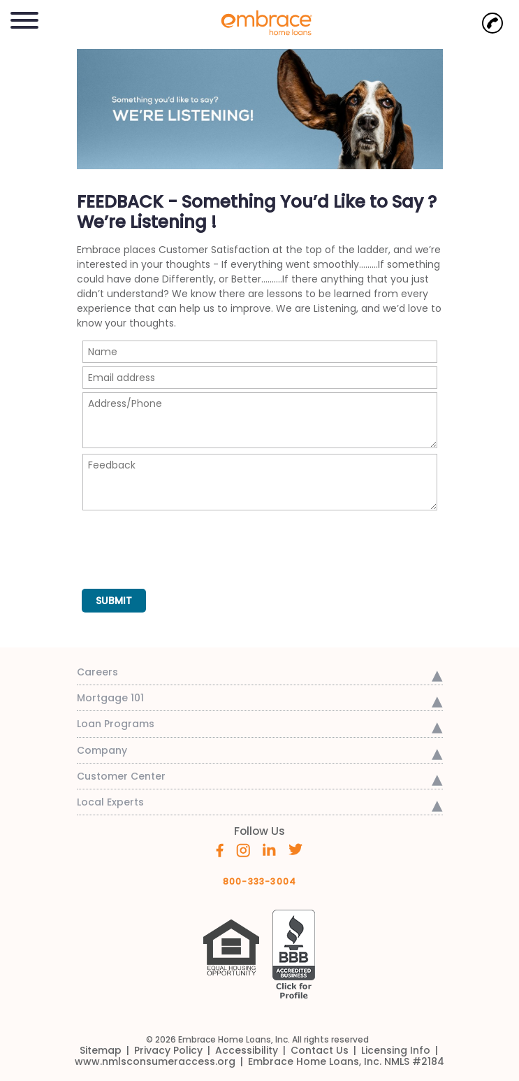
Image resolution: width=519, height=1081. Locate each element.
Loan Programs (115, 724)
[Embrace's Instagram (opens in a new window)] (243, 850)
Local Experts (110, 802)
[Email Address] (259, 377)
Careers (97, 672)
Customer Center (121, 776)
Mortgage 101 (110, 698)
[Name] (259, 352)
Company (102, 750)
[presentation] (188, 543)
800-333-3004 (260, 881)
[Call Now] (492, 23)
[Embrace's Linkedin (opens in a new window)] (269, 849)
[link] (260, 21)
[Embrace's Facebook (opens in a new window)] (220, 850)
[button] (24, 18)
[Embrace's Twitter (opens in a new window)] (295, 849)
